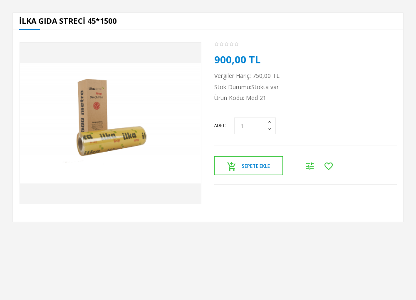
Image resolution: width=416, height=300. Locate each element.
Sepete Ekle (248, 167)
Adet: (220, 125)
